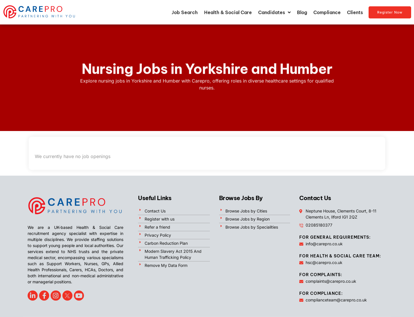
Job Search (185, 12)
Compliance (327, 12)
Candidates (274, 12)
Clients (355, 12)
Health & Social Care (228, 12)
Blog (302, 12)
